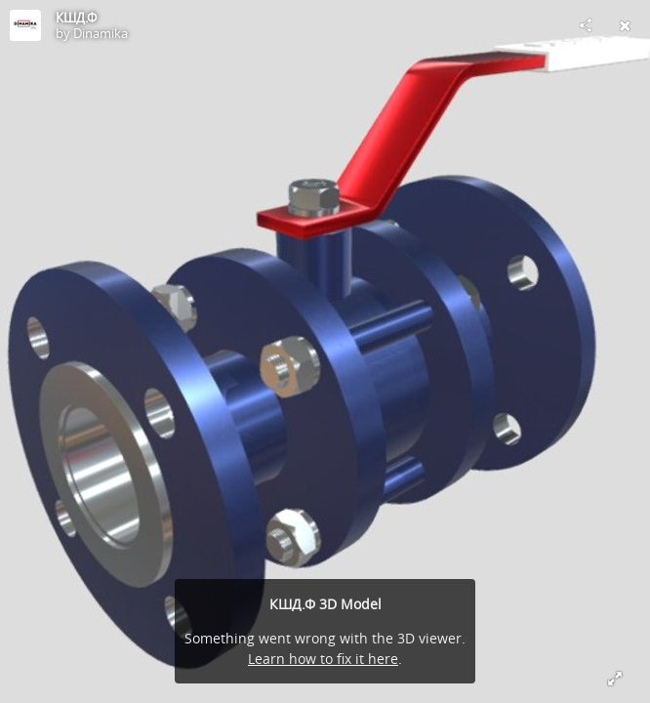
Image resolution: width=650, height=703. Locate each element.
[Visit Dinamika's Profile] (25, 25)
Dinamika (100, 33)
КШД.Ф (76, 17)
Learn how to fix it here (323, 658)
